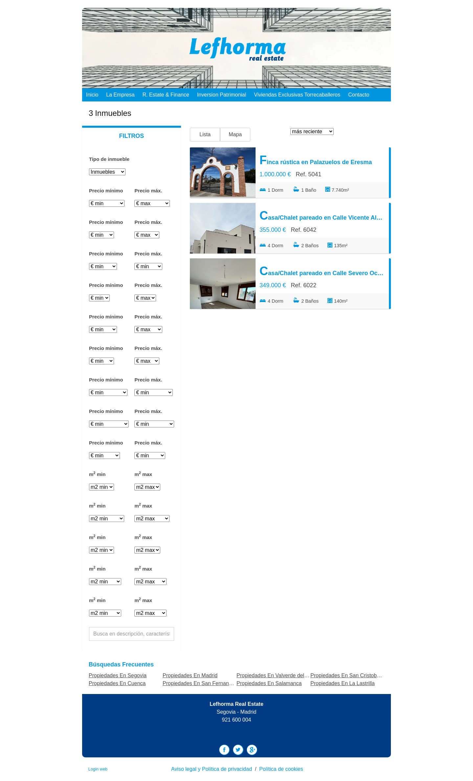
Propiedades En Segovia (117, 675)
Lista (205, 134)
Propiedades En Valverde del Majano (279, 675)
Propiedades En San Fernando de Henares (213, 683)
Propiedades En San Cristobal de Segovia (359, 675)
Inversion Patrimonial (221, 95)
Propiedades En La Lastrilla (342, 683)
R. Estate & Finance (166, 95)
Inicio (92, 95)
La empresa (120, 95)
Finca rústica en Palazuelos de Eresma (315, 160)
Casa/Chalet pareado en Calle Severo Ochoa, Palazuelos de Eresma (322, 271)
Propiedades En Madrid (190, 675)
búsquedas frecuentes (121, 664)
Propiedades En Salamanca (269, 683)
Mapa (235, 134)
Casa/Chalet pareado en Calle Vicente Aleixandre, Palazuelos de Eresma (322, 215)
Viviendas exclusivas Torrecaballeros (297, 95)
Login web (97, 769)
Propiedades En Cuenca (117, 683)
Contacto (358, 95)
